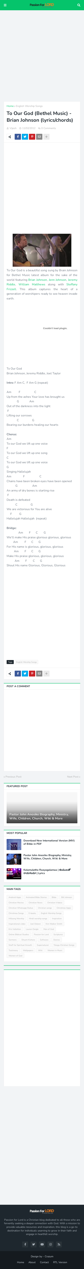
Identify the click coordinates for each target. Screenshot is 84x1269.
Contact (44, 1262)
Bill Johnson (66, 897)
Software (44, 939)
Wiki (40, 950)
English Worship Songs (29, 106)
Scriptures (58, 934)
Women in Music (55, 950)
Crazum (49, 1256)
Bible (54, 897)
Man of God (48, 929)
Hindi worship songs (38, 918)
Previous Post (13, 776)
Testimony (13, 950)
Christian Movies (16, 902)
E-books (32, 913)
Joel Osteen (35, 924)
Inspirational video (17, 924)
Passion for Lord (41, 934)
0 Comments (48, 128)
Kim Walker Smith (54, 924)
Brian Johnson (37, 280)
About (32, 1262)
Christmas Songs (16, 913)
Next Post (72, 776)
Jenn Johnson (57, 280)
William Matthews (32, 284)
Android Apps (15, 897)
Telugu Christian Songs (64, 945)
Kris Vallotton (15, 929)
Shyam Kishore (28, 939)
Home (10, 106)
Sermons (13, 939)
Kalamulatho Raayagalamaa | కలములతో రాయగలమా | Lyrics (46, 871)
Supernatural (43, 945)
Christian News (35, 902)
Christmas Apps (64, 908)
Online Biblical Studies (19, 934)
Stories (56, 939)
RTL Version (60, 1262)
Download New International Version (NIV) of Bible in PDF (49, 842)
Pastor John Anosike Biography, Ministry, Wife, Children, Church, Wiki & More (39, 817)
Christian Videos (54, 902)
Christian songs (45, 908)
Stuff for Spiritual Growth (20, 945)
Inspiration (57, 918)
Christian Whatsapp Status (21, 908)
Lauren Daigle (32, 929)
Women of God (15, 955)
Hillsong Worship (16, 918)
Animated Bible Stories (36, 897)
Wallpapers (28, 950)
